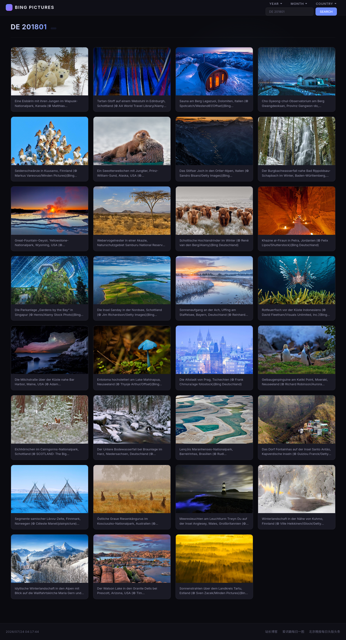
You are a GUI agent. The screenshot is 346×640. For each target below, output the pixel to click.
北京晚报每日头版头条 (324, 632)
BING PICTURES (34, 7)
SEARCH (326, 11)
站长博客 (271, 632)
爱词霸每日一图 (293, 632)
